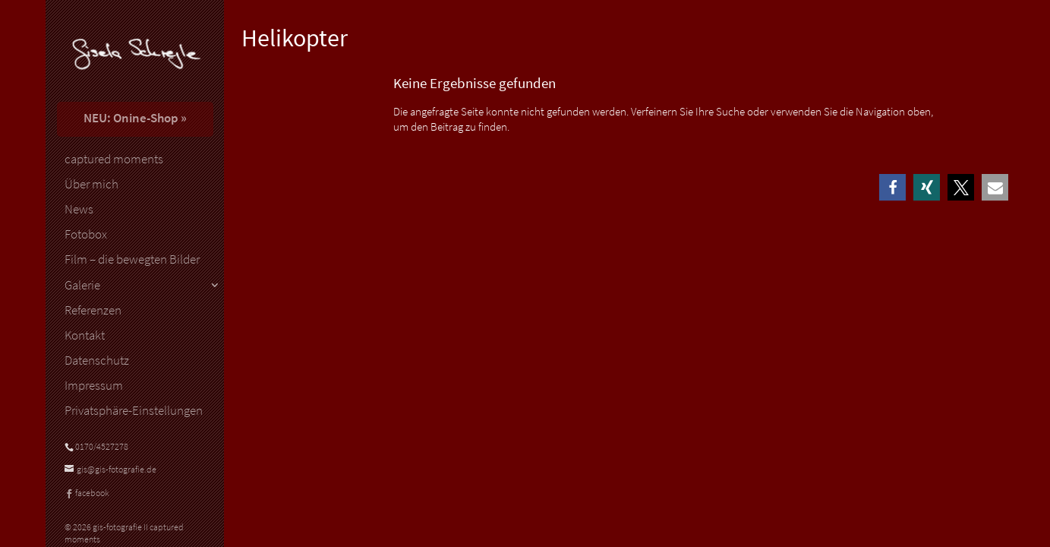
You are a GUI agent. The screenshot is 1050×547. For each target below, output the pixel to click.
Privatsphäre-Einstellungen (134, 411)
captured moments (114, 159)
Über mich (91, 184)
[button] (892, 187)
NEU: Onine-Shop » (135, 117)
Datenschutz (97, 360)
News (79, 209)
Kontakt (85, 335)
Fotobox (86, 234)
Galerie (82, 285)
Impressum (94, 386)
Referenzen (93, 310)
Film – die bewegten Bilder (132, 259)
